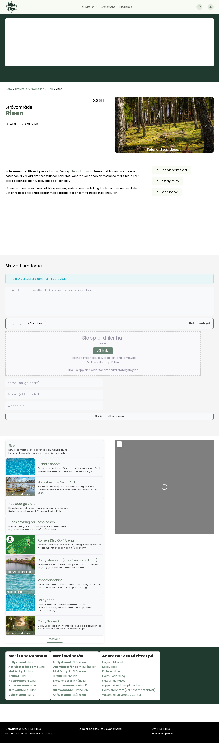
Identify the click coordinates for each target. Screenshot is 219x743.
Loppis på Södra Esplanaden (121, 685)
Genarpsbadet (49, 464)
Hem (8, 89)
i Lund (21, 662)
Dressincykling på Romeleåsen (31, 522)
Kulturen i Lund (111, 671)
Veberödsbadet (50, 580)
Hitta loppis (125, 7)
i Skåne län (69, 662)
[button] (122, 124)
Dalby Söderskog (51, 621)
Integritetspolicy (162, 733)
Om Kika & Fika (161, 729)
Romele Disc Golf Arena (56, 540)
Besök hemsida (171, 170)
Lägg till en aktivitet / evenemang (100, 729)
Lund (50, 89)
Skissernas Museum (115, 681)
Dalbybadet (47, 600)
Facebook (167, 192)
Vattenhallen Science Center (121, 695)
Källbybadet (110, 667)
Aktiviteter (88, 7)
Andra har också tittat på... (129, 656)
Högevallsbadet (112, 662)
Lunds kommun (82, 171)
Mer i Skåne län (68, 656)
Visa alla (54, 639)
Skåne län (37, 89)
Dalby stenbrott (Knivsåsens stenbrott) (68, 560)
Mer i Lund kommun (27, 656)
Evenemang (108, 7)
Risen (14, 113)
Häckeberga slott (21, 504)
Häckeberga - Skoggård (56, 482)
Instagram (167, 181)
